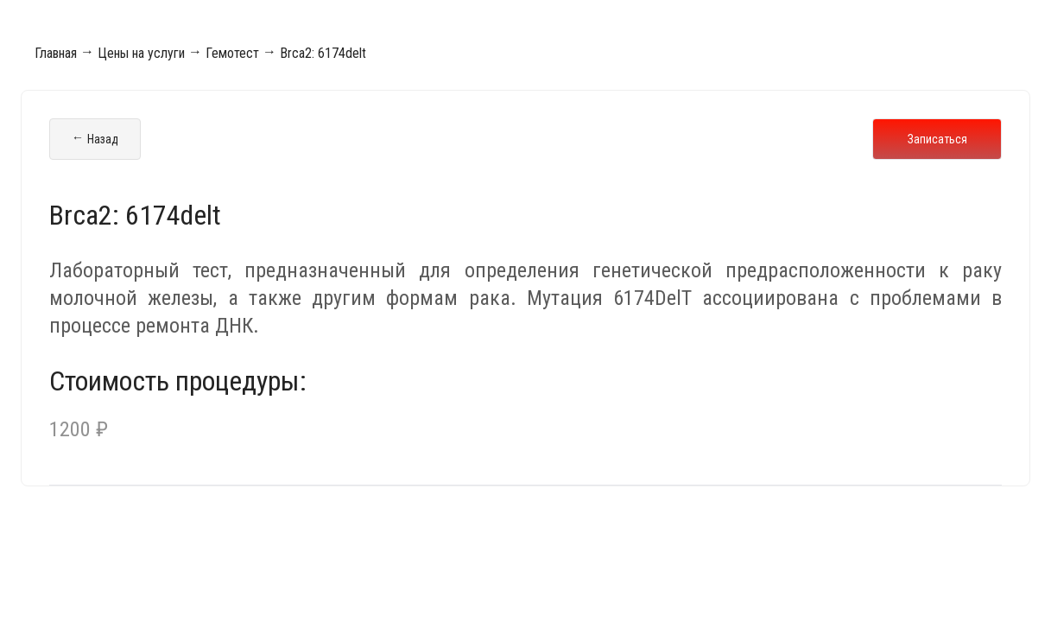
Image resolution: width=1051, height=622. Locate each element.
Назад (95, 139)
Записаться (937, 139)
